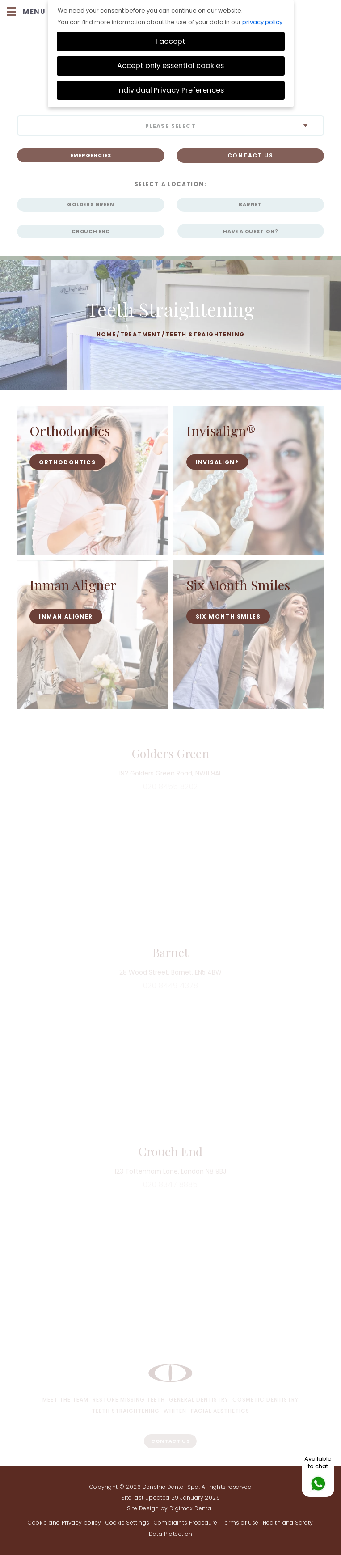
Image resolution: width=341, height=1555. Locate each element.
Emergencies (91, 155)
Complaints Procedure (186, 1522)
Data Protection (171, 1534)
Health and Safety (288, 1522)
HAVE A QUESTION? (250, 231)
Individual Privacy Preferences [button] (170, 90)
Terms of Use (240, 1522)
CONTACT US (250, 155)
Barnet (250, 204)
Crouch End (91, 231)
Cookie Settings (127, 1522)
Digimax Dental (191, 1508)
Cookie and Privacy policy (64, 1522)
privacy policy (262, 22)
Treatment (141, 334)
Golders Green (90, 204)
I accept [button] (170, 41)
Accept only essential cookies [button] (170, 65)
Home (107, 334)
